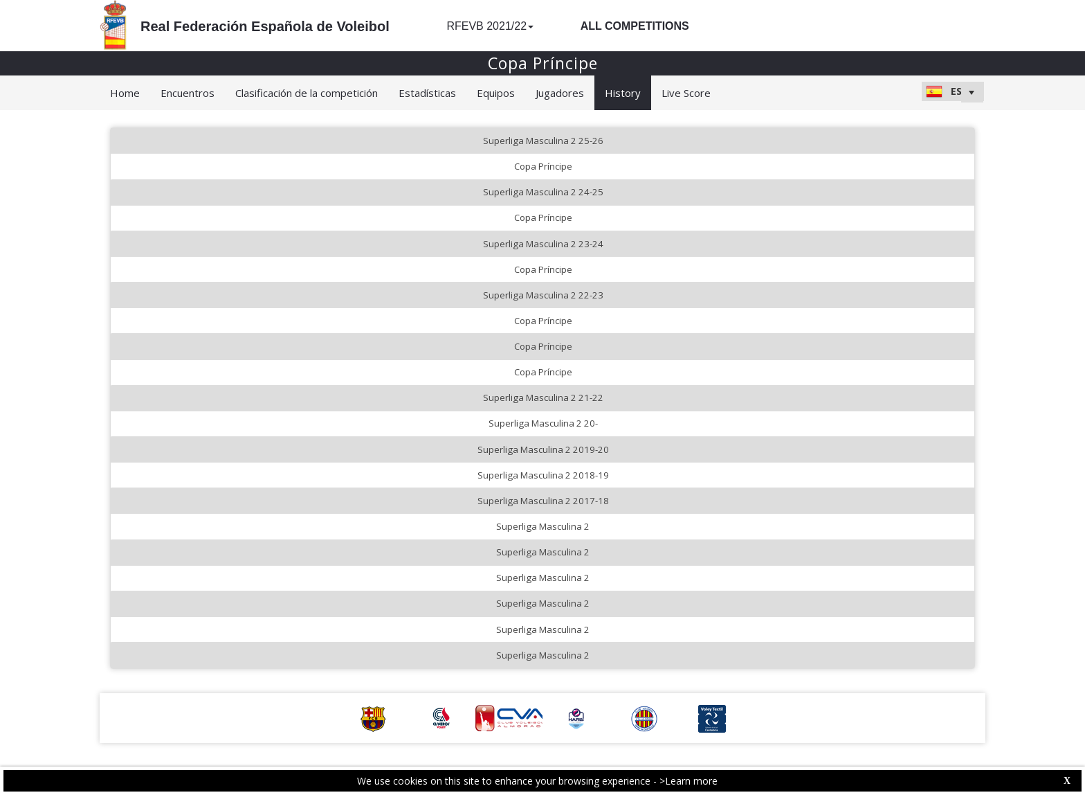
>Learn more (688, 780)
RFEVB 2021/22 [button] (490, 26)
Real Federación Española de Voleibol (265, 26)
